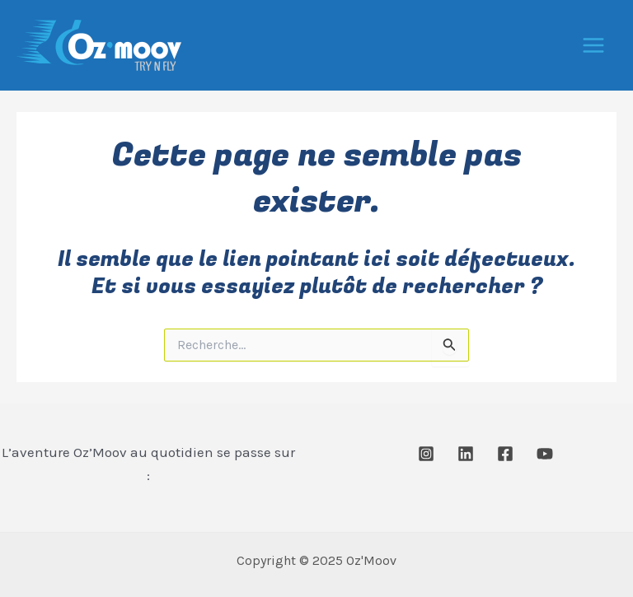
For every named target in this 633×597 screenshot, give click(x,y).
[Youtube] (545, 453)
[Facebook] (505, 453)
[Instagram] (426, 453)
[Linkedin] (465, 453)
